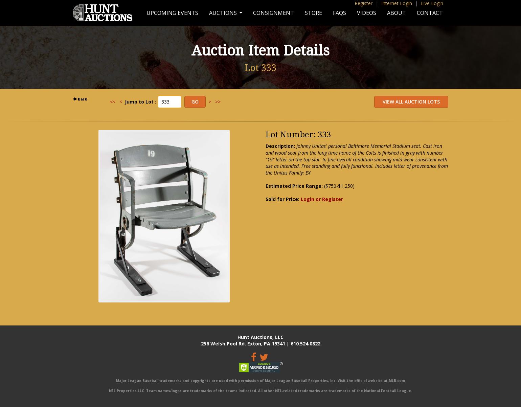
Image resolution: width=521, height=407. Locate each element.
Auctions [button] (223, 13)
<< (112, 101)
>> (218, 101)
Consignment (273, 13)
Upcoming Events (172, 13)
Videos (366, 13)
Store (313, 13)
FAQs (339, 13)
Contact (430, 13)
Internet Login (396, 3)
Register (363, 3)
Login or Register (322, 199)
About (396, 13)
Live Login (432, 3)
